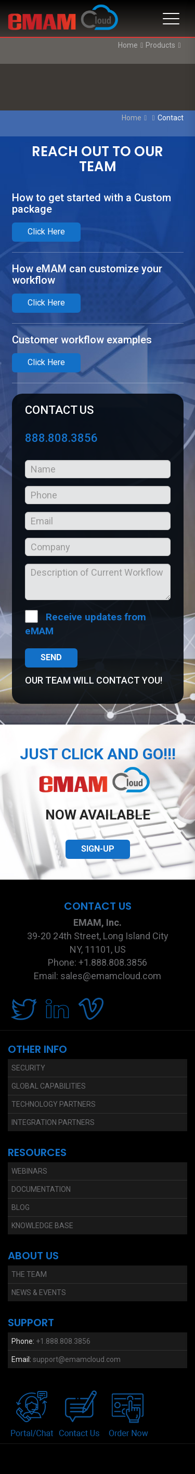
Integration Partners (53, 1122)
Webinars (29, 1171)
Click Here (46, 232)
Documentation (41, 1189)
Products (160, 45)
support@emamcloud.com (77, 1359)
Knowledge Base (42, 1225)
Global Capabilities (48, 1086)
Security (28, 1068)
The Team (29, 1274)
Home (128, 45)
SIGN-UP (97, 849)
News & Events (38, 1292)
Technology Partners (53, 1104)
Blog (20, 1207)
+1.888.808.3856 (63, 1341)
